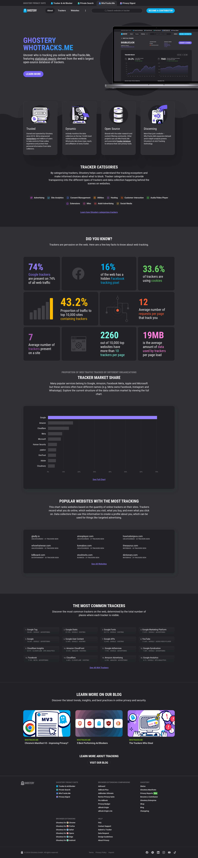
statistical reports (45, 58)
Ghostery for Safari (65, 830)
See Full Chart (99, 479)
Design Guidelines (105, 837)
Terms (91, 852)
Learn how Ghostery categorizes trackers (99, 212)
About (50, 10)
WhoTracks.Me (107, 3)
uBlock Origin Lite (105, 811)
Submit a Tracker (105, 830)
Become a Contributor (161, 10)
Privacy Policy (101, 852)
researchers (31, 139)
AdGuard (101, 786)
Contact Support (104, 826)
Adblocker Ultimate (106, 793)
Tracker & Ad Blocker (61, 3)
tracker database (124, 141)
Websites (75, 10)
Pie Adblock (103, 800)
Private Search (86, 3)
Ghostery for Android (65, 840)
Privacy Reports (148, 793)
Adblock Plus (103, 790)
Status (142, 786)
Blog (142, 807)
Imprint (111, 852)
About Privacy (103, 840)
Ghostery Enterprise (148, 800)
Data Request (103, 833)
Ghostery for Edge (64, 837)
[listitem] (46, 728)
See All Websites (99, 564)
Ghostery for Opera (65, 833)
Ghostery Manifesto (148, 790)
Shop (142, 804)
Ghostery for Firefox (65, 826)
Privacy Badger (104, 804)
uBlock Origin (103, 807)
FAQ (99, 823)
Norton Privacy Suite (106, 797)
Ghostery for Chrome (65, 823)
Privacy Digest (127, 3)
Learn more (33, 74)
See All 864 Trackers (99, 667)
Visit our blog (99, 762)
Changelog (144, 811)
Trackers (62, 10)
